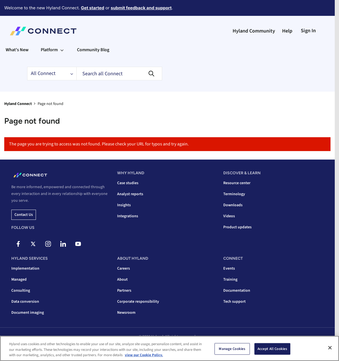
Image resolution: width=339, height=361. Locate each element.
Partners (124, 290)
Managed (19, 279)
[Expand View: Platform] (62, 50)
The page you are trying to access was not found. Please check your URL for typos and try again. (99, 144)
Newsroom (126, 312)
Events (229, 268)
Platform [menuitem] (49, 50)
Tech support (234, 301)
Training (230, 279)
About (122, 279)
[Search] (119, 73)
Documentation (236, 290)
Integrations (127, 216)
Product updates (237, 227)
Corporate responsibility (138, 301)
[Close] (330, 347)
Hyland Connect (18, 104)
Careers (123, 268)
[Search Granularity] (51, 73)
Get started (92, 7)
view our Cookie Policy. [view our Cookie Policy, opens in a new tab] (144, 355)
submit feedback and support (141, 7)
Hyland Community (254, 31)
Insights (124, 205)
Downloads (233, 205)
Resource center (236, 183)
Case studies (127, 183)
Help (287, 31)
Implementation (25, 268)
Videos (229, 216)
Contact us (23, 215)
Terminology (234, 194)
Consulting (20, 290)
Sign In (308, 30)
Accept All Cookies (272, 348)
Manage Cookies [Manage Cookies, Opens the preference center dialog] (232, 348)
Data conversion (25, 301)
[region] (169, 348)
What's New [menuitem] (17, 50)
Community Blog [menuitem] (93, 50)
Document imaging (27, 312)
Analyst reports (130, 194)
